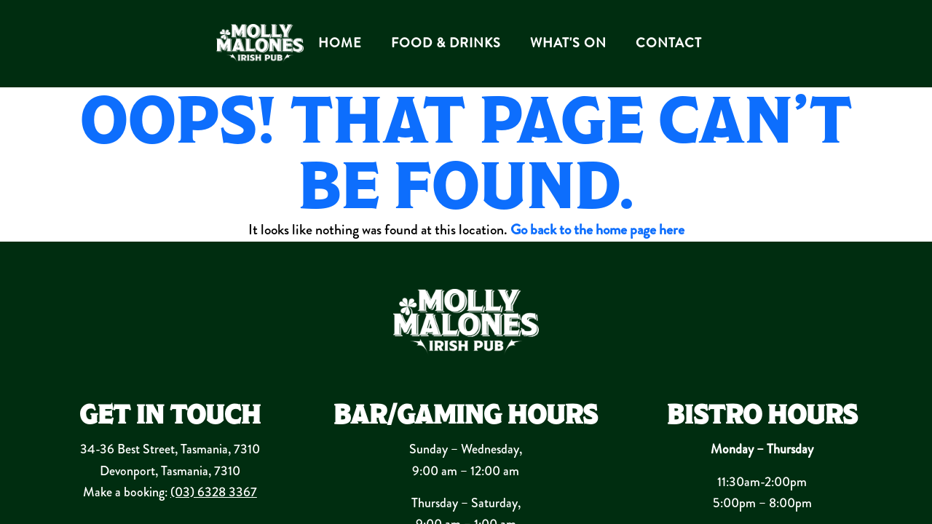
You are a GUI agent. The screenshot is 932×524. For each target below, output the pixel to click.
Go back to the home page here (597, 229)
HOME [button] (340, 42)
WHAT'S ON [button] (568, 42)
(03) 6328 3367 (213, 492)
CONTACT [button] (669, 42)
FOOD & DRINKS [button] (446, 42)
